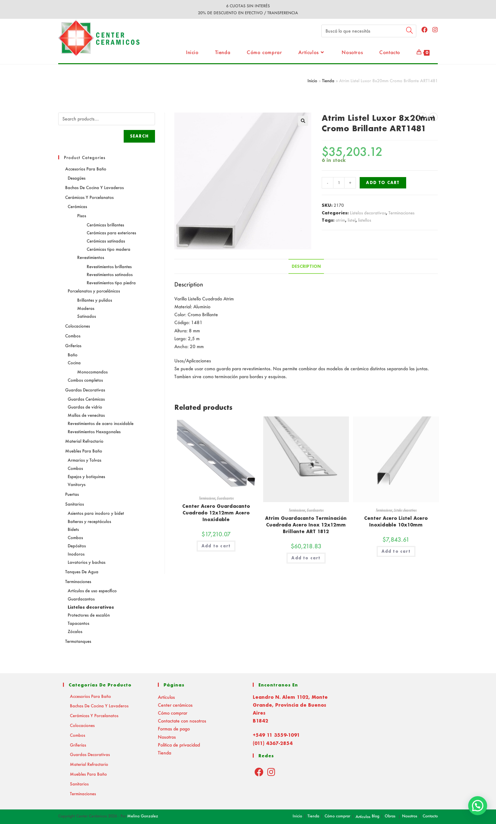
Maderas (85, 308)
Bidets (73, 529)
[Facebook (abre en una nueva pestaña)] (424, 30)
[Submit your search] (410, 30)
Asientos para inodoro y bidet (96, 513)
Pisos (81, 215)
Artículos (166, 697)
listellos (364, 220)
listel (352, 220)
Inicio (312, 80)
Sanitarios (74, 504)
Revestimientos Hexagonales (94, 431)
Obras (390, 816)
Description (306, 266)
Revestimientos (90, 257)
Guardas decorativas (85, 389)
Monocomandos (92, 371)
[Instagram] (271, 772)
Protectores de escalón (89, 615)
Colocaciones (77, 326)
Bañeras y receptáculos (89, 521)
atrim (340, 220)
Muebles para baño (83, 450)
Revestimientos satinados (110, 274)
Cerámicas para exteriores (111, 232)
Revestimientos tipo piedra (111, 282)
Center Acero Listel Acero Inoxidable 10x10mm (396, 521)
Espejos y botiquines (86, 476)
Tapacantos (78, 623)
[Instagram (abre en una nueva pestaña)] (435, 30)
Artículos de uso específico (92, 590)
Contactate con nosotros (182, 721)
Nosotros (167, 737)
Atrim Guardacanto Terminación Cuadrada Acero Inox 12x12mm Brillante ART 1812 (306, 524)
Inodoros (76, 554)
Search (139, 136)
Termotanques (78, 641)
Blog (375, 816)
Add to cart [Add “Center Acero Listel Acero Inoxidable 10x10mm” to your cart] (396, 551)
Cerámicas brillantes (105, 224)
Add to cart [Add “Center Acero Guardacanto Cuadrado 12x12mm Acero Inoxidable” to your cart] (216, 546)
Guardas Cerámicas (86, 399)
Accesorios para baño (85, 168)
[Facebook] (259, 772)
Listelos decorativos (368, 212)
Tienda (328, 80)
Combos (72, 335)
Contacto (430, 816)
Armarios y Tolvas (84, 460)
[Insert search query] (368, 31)
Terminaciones (401, 212)
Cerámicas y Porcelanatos (89, 197)
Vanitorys (76, 484)
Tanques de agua (81, 571)
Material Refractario (84, 441)
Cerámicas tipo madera (108, 249)
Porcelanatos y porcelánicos (94, 290)
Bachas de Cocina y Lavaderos (94, 187)
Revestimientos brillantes (109, 266)
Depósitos (77, 545)
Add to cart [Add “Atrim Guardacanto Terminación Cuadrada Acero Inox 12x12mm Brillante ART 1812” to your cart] (305, 558)
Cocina (74, 362)
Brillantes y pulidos (94, 300)
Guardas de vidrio (85, 406)
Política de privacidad (179, 745)
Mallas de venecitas (86, 415)
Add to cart (383, 182)
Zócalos (75, 631)
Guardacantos (225, 498)
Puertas (72, 494)
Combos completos (85, 380)
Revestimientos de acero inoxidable (100, 423)
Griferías (73, 345)
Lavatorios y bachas (86, 562)
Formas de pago (174, 729)
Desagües (76, 178)
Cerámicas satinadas (106, 240)
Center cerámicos (175, 705)
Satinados (86, 316)
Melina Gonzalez (142, 816)
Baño (73, 354)
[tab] (306, 266)
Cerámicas (77, 206)
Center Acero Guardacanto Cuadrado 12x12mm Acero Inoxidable (216, 512)
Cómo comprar (172, 713)
